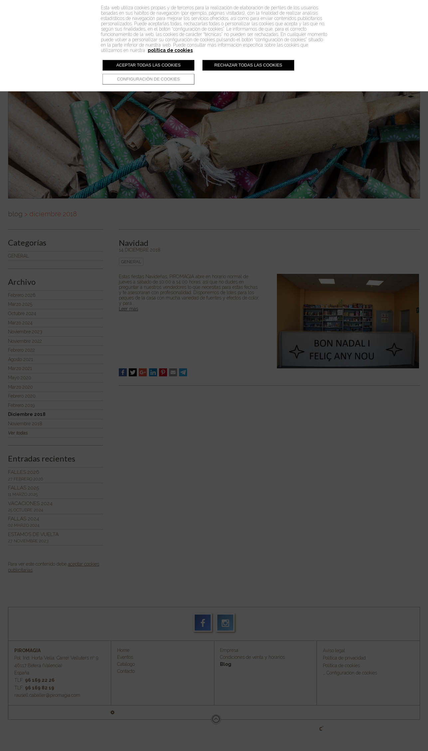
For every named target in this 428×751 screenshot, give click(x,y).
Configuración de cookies (148, 79)
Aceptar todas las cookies (148, 65)
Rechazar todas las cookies (248, 65)
